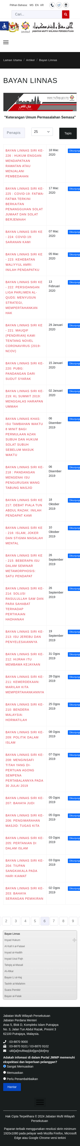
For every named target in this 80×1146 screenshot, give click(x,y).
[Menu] (6, 42)
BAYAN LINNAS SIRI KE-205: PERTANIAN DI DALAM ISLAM (25, 843)
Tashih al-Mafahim (14, 983)
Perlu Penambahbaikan (20, 1079)
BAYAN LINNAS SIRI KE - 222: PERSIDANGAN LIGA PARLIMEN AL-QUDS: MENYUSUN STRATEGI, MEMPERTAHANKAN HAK (24, 297)
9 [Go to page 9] (73, 921)
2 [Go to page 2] (6, 921)
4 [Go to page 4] (25, 921)
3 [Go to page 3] (16, 921)
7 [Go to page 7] (54, 921)
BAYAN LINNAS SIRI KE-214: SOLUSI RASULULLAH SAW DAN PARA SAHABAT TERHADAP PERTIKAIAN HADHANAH (25, 604)
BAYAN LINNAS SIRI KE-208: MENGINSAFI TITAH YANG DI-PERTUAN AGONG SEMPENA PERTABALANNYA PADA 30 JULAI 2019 (25, 770)
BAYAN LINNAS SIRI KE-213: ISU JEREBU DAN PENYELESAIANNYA (25, 637)
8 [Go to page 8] (63, 921)
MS (31, 5)
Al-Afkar (9, 971)
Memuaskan (13, 1072)
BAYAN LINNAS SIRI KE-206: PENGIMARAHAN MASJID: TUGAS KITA (25, 820)
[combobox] (37, 14)
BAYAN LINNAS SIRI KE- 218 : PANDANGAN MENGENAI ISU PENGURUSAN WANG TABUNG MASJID (25, 477)
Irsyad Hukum (12, 940)
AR (42, 5)
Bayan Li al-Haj (13, 977)
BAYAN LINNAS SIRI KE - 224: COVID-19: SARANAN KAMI (24, 237)
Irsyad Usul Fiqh (13, 958)
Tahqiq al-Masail (13, 965)
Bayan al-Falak (13, 996)
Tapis (67, 133)
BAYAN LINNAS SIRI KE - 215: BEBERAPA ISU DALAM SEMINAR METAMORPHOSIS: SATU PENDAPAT (24, 566)
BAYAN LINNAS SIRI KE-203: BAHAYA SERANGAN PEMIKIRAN (25, 893)
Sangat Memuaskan (18, 1066)
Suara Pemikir (12, 989)
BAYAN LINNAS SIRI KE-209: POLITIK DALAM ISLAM (25, 737)
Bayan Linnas (12, 933)
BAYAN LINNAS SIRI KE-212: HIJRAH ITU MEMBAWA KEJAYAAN (25, 659)
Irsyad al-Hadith (13, 952)
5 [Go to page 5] (35, 921)
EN (37, 5)
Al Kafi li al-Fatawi (14, 946)
